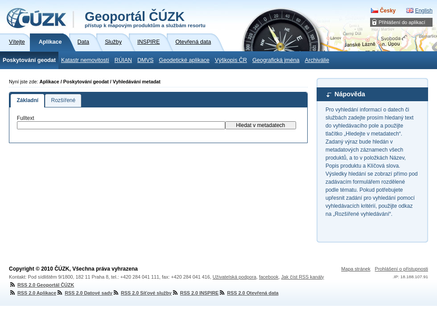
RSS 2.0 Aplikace (32, 293)
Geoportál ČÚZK (145, 18)
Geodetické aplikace (184, 60)
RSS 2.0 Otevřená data (248, 293)
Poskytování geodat (29, 60)
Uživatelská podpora (234, 277)
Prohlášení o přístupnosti (401, 269)
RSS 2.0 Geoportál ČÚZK (41, 285)
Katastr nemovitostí (85, 60)
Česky (388, 11)
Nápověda (349, 94)
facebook (269, 277)
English (424, 11)
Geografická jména (276, 60)
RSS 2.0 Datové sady (84, 293)
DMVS (145, 60)
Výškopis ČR (231, 60)
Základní (27, 100)
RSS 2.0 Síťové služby (142, 293)
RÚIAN (123, 60)
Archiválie (317, 60)
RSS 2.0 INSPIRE (195, 293)
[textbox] (121, 125)
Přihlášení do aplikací (402, 22)
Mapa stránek (355, 269)
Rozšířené (63, 100)
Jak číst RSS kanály (302, 277)
